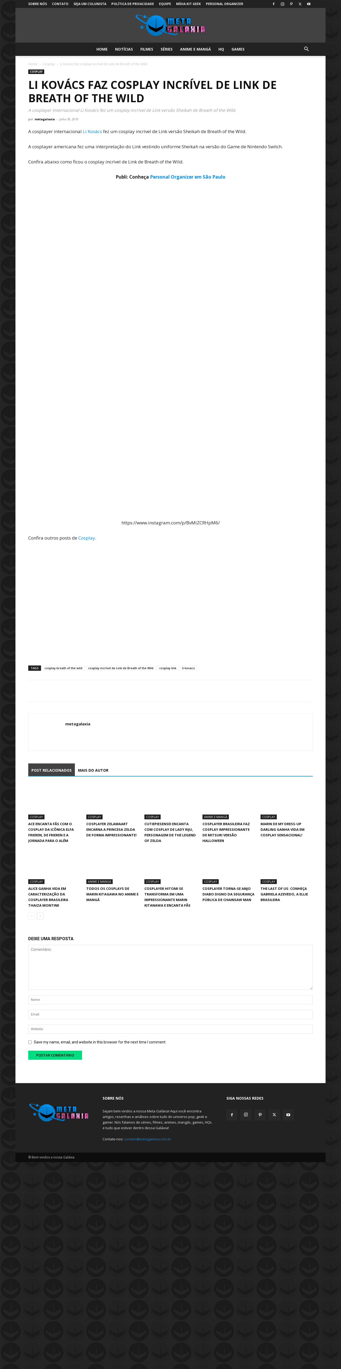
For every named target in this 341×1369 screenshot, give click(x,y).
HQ (221, 49)
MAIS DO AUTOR (93, 770)
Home (102, 49)
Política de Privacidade (132, 4)
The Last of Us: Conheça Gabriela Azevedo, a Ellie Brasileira (284, 894)
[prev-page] (31, 916)
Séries (167, 49)
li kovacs (188, 668)
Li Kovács (92, 131)
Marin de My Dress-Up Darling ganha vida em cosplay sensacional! (283, 829)
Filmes (146, 49)
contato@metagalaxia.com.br (147, 1139)
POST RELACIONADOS (51, 770)
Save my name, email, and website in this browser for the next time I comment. (100, 1042)
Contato (60, 4)
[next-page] (40, 916)
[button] (306, 49)
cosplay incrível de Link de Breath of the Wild (120, 668)
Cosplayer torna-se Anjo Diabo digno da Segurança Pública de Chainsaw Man (228, 894)
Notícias (124, 49)
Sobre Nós (37, 4)
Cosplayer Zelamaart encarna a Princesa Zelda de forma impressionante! (111, 829)
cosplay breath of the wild (63, 668)
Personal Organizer (224, 4)
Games (238, 49)
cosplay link (167, 668)
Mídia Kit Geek (188, 4)
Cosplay (49, 64)
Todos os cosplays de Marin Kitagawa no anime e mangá (112, 894)
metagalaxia (45, 119)
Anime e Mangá (195, 49)
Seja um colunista (90, 4)
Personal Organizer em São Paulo (187, 177)
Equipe (165, 4)
